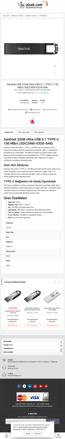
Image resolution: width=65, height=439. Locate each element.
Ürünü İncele (13, 325)
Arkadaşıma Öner (32, 112)
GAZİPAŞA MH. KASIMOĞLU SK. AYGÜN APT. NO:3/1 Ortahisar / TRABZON (32, 362)
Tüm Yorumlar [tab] (23, 132)
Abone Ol (53, 421)
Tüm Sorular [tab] (39, 132)
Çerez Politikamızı (28, 429)
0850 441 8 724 (13, 368)
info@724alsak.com (14, 375)
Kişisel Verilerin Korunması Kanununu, (30, 427)
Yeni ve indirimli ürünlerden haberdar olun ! (32, 417)
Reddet (28, 433)
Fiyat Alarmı (35, 110)
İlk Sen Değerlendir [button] (42, 93)
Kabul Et (37, 433)
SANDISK (35, 103)
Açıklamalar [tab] (8, 132)
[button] (55, 66)
